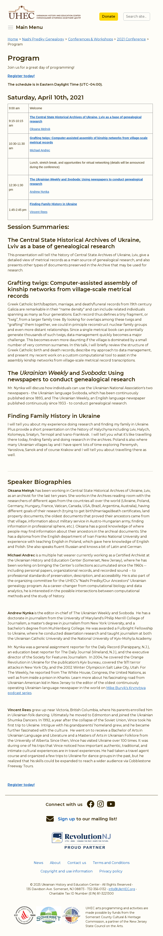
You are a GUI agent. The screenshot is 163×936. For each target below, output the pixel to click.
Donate (108, 16)
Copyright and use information (67, 871)
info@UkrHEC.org (122, 889)
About (55, 863)
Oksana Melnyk (40, 129)
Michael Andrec (40, 150)
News (38, 863)
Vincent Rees (38, 212)
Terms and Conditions (111, 863)
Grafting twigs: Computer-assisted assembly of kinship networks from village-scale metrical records (72, 289)
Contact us (76, 863)
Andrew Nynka (39, 191)
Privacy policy (110, 871)
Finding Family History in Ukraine (54, 416)
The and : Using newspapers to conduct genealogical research (71, 376)
